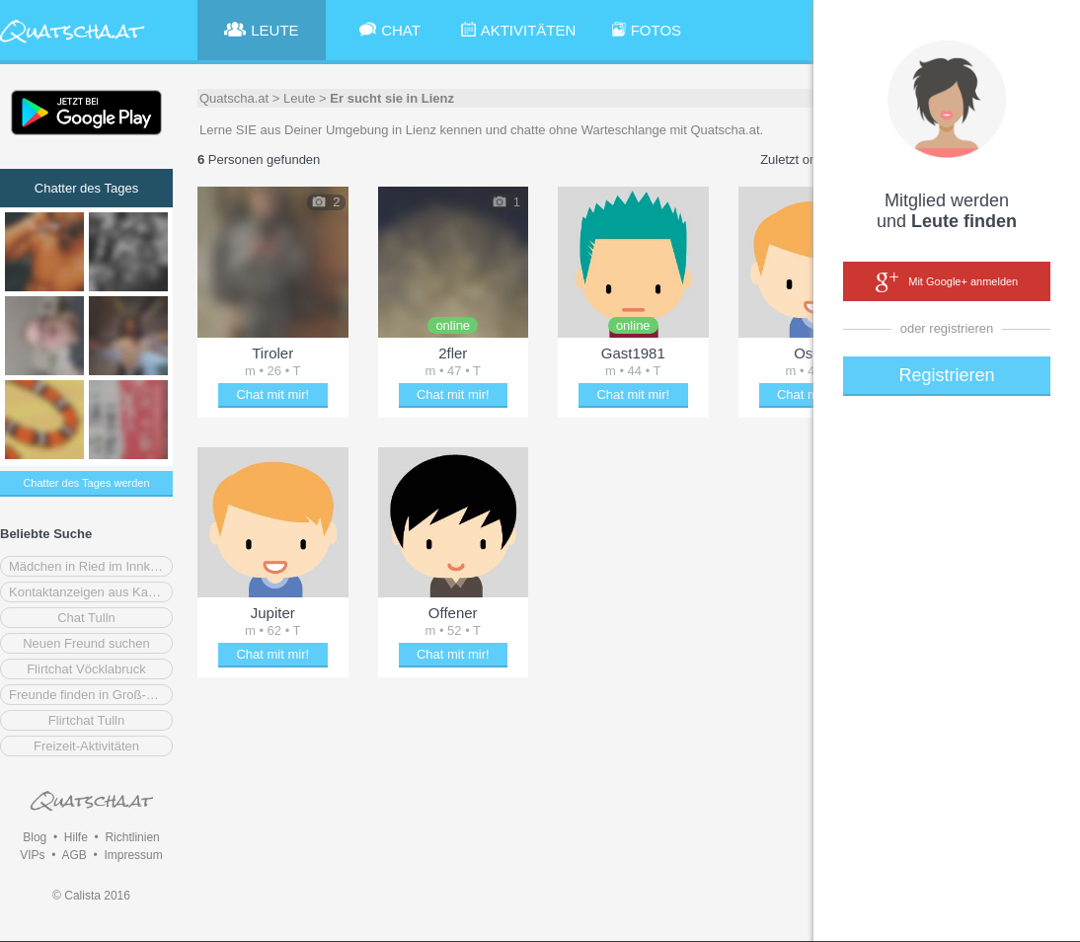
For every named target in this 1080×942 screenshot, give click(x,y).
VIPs (32, 855)
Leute (299, 98)
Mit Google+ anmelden (947, 282)
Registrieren (946, 375)
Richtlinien (132, 837)
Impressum (133, 855)
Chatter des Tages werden (86, 483)
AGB (73, 855)
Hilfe (76, 837)
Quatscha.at (234, 98)
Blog (34, 837)
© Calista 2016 (91, 896)
